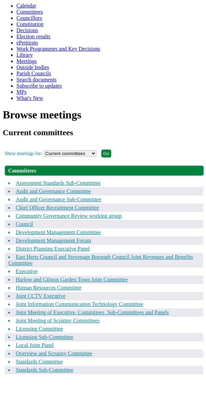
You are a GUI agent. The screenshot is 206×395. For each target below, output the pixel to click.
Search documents (36, 79)
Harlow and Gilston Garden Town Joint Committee (72, 279)
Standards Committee (39, 362)
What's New (29, 98)
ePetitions (27, 43)
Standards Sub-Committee (44, 370)
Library (24, 55)
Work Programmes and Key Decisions (58, 49)
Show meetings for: (23, 153)
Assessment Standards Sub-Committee (58, 183)
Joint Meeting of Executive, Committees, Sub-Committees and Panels (92, 312)
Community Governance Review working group (68, 216)
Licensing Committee (39, 329)
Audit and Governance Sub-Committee (58, 199)
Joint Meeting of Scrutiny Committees (58, 320)
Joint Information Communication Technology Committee (79, 304)
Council (24, 224)
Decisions (27, 30)
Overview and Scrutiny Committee (54, 353)
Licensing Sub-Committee (44, 337)
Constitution (29, 24)
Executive (27, 271)
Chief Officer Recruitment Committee (57, 208)
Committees (29, 12)
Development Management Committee (58, 232)
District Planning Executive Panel (53, 249)
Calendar (26, 6)
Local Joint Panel (35, 345)
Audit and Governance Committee (53, 191)
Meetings (26, 61)
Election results (33, 36)
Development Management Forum (53, 240)
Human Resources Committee (48, 288)
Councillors (29, 18)
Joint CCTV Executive (40, 296)
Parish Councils (33, 73)
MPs (21, 92)
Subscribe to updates (39, 86)
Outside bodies (32, 67)
